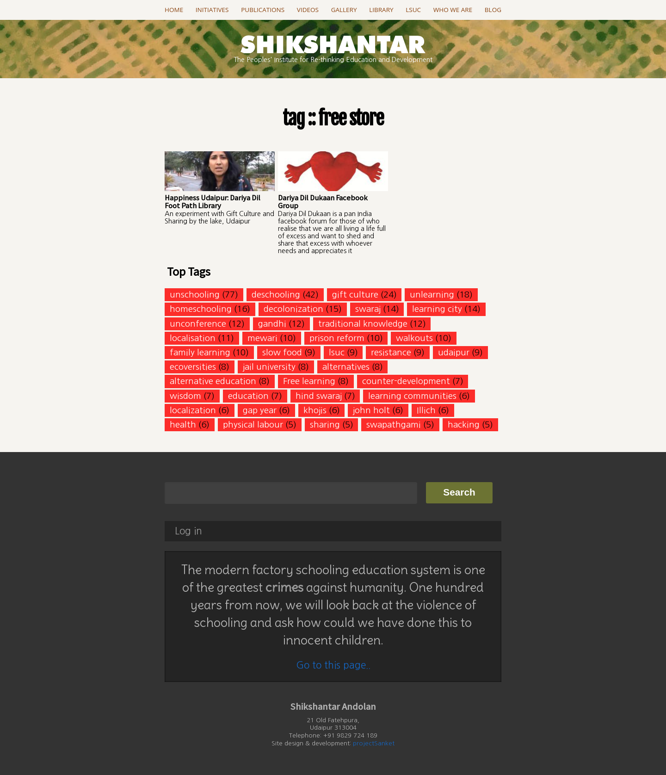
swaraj (368, 308)
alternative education (213, 381)
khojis (315, 410)
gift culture (355, 294)
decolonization (293, 308)
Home (174, 10)
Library (381, 10)
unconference (198, 323)
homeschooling (201, 308)
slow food (282, 352)
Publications (262, 10)
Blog (493, 10)
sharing (325, 424)
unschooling (195, 294)
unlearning (432, 294)
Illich (426, 410)
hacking (464, 424)
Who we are (452, 10)
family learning (200, 352)
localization (193, 410)
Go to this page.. (333, 665)
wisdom (185, 395)
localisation (193, 338)
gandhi (272, 323)
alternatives (346, 366)
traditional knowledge (362, 323)
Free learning (309, 381)
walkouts (414, 338)
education (248, 395)
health (183, 424)
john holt (371, 410)
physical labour (253, 424)
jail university (269, 366)
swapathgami (393, 424)
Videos (308, 10)
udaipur (453, 352)
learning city (437, 308)
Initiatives (212, 10)
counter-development (406, 381)
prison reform (336, 338)
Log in (188, 531)
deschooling (276, 294)
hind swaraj (319, 395)
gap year (260, 410)
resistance (391, 352)
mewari (262, 338)
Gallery (344, 10)
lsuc (337, 352)
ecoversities (193, 366)
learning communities (412, 395)
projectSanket (374, 743)
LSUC (413, 10)
